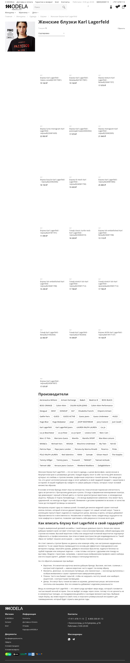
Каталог (8, 622)
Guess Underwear (101, 416)
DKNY (53, 411)
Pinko (114, 449)
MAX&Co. (43, 443)
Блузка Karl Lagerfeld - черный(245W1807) (50, 382)
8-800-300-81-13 (95, 618)
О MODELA (9, 2)
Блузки (43, 16)
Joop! (72, 422)
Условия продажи (12, 646)
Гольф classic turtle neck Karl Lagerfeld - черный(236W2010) (79, 232)
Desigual (43, 411)
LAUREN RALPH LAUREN (87, 427)
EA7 (73, 411)
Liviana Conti (90, 433)
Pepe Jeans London (63, 449)
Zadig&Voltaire (104, 465)
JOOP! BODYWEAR (85, 422)
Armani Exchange (68, 400)
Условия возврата (12, 650)
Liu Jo (103, 427)
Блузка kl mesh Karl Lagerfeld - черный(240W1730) (77, 181)
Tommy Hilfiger (46, 460)
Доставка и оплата (25, 2)
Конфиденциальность (13, 638)
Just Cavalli (116, 422)
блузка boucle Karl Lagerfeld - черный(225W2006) (52, 180)
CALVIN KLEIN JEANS (78, 405)
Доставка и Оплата (30, 622)
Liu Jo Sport (76, 433)
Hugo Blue (44, 422)
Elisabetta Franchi (86, 411)
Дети (35, 12)
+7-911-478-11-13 (76, 618)
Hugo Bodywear (59, 422)
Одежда (33, 16)
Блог (57, 2)
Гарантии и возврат (44, 2)
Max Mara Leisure (106, 438)
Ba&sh (82, 400)
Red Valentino (68, 454)
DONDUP (63, 411)
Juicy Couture (102, 422)
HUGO (115, 416)
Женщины (10, 12)
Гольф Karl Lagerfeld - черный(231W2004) (78, 333)
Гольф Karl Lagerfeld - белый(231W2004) (49, 333)
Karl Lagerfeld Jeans (64, 427)
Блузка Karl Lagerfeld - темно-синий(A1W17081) (50, 79)
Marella (75, 438)
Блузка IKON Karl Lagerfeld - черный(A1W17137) (110, 333)
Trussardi (76, 460)
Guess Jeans (84, 416)
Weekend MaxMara (85, 465)
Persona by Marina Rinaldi (86, 449)
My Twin (102, 443)
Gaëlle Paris (45, 416)
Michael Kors (56, 443)
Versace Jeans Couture (64, 465)
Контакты (65, 2)
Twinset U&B (45, 465)
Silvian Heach (102, 454)
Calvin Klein (61, 405)
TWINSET (87, 460)
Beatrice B (93, 400)
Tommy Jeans (62, 460)
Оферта (8, 642)
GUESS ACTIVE (69, 416)
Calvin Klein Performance (102, 405)
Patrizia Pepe (45, 449)
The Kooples (117, 454)
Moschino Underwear (86, 443)
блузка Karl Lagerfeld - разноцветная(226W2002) (80, 130)
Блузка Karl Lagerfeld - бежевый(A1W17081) (79, 79)
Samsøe (89, 454)
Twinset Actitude (102, 460)
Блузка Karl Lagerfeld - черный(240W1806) (108, 180)
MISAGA (69, 443)
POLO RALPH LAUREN (49, 454)
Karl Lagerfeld (46, 427)
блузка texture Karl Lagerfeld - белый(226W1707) (106, 80)
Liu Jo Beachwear (47, 433)
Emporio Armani (104, 411)
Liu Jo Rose (62, 433)
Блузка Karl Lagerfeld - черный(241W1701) (50, 231)
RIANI (79, 454)
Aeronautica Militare (48, 400)
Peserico (104, 449)
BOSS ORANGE (46, 405)
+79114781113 (119, 2)
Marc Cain (104, 433)
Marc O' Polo (45, 438)
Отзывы (26, 626)
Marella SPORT (88, 438)
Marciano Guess (61, 438)
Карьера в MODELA (30, 629)
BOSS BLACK (107, 400)
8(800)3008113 (103, 2)
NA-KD (113, 443)
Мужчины (24, 12)
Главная (8, 16)
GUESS (56, 416)
